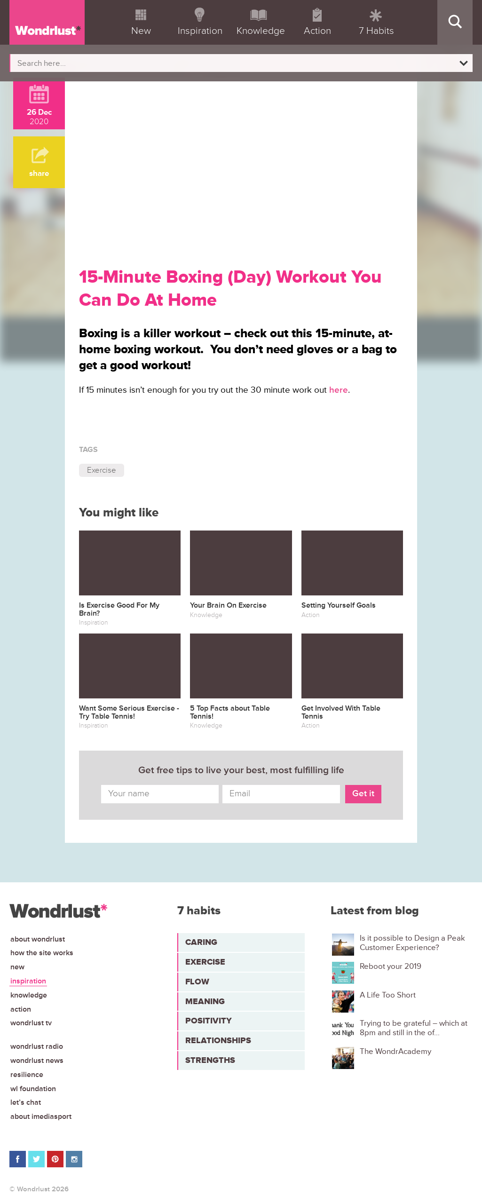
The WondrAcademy (395, 1051)
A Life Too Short (388, 995)
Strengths (210, 1060)
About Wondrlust (37, 939)
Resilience (26, 1074)
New (17, 967)
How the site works (41, 953)
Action (20, 1009)
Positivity (208, 1020)
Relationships (218, 1040)
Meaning (205, 1001)
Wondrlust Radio (36, 1046)
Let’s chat (25, 1102)
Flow (197, 981)
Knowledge (28, 995)
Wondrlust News (36, 1060)
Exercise (101, 470)
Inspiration (28, 981)
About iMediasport (40, 1116)
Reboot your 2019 (390, 966)
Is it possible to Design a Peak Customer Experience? (412, 943)
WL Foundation (33, 1088)
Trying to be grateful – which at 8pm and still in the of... (413, 1028)
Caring (201, 942)
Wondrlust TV (31, 1023)
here (338, 390)
